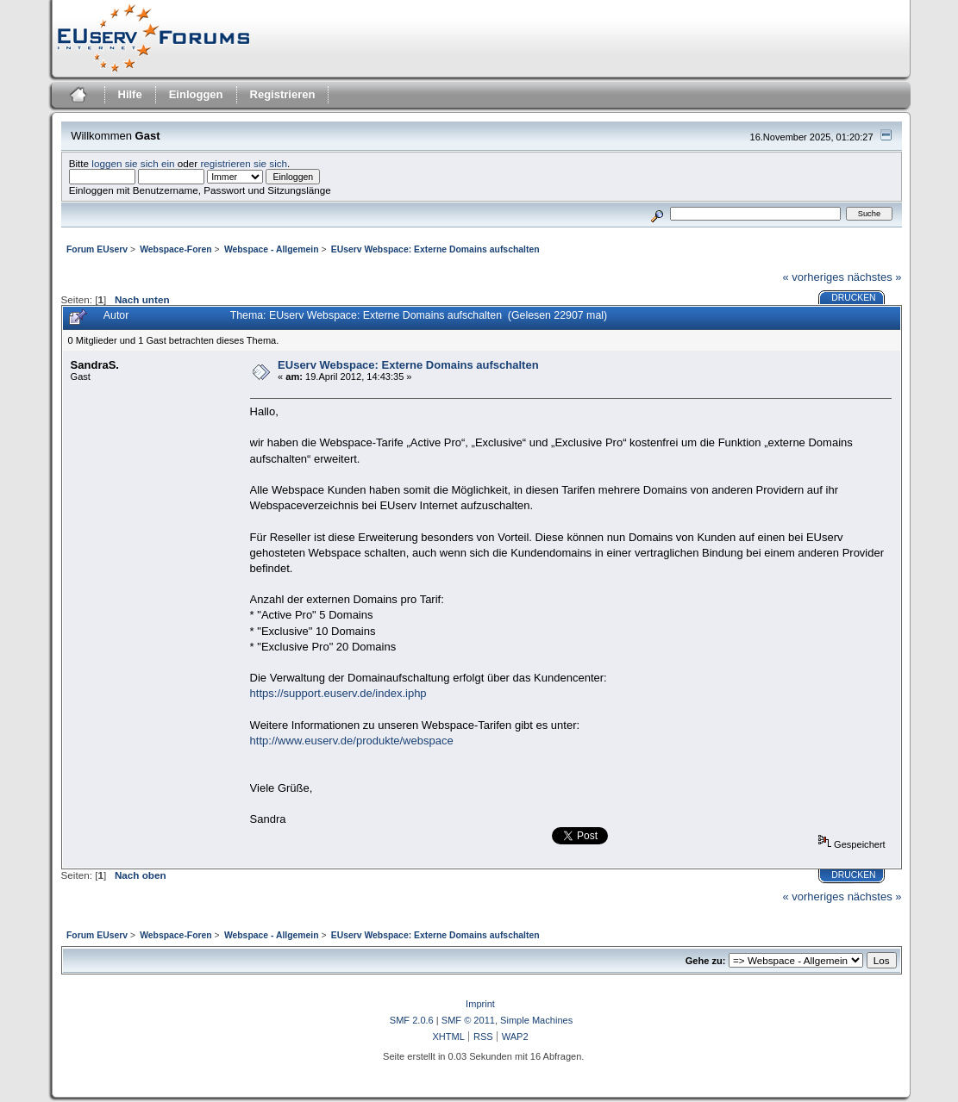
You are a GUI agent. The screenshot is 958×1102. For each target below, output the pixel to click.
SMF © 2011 (468, 1020)
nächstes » (875, 277)
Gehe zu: (706, 961)
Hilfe (130, 94)
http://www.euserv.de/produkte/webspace (352, 740)
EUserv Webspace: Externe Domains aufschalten (408, 364)
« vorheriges (813, 277)
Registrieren (283, 94)
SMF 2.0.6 (412, 1020)
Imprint (480, 1004)
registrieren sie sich (243, 163)
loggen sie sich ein (132, 163)
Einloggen (196, 94)
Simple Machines (536, 1020)
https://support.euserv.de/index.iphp (338, 693)
